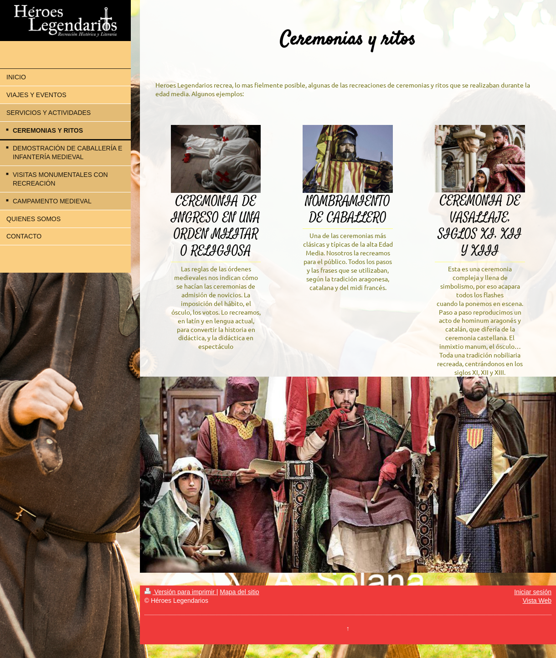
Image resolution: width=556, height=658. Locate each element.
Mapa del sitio (239, 592)
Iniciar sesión (532, 592)
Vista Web (537, 600)
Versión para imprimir (180, 592)
